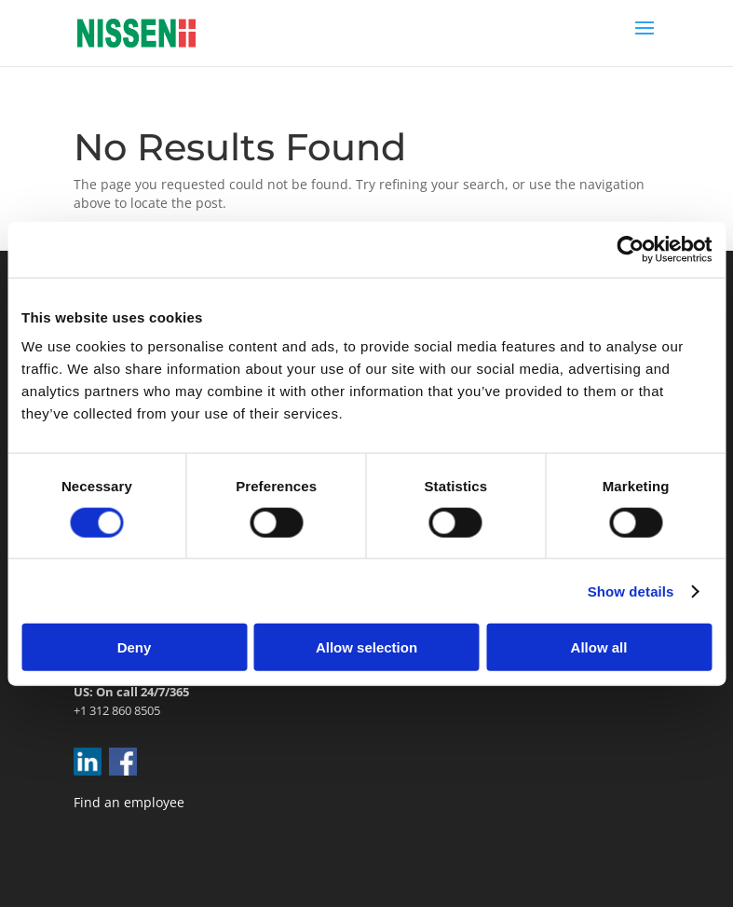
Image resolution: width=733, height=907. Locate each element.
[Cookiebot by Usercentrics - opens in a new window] (630, 249)
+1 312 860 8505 (117, 710)
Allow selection (366, 647)
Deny (134, 647)
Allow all (599, 647)
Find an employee (129, 802)
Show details (631, 590)
